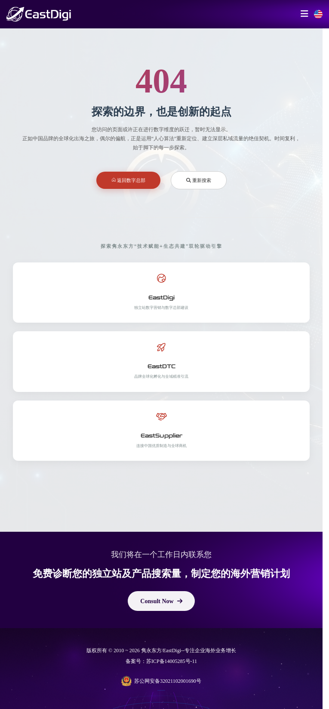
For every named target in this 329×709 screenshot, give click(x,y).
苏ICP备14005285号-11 (171, 661)
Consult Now (161, 601)
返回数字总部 (128, 180)
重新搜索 (198, 180)
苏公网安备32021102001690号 (161, 681)
